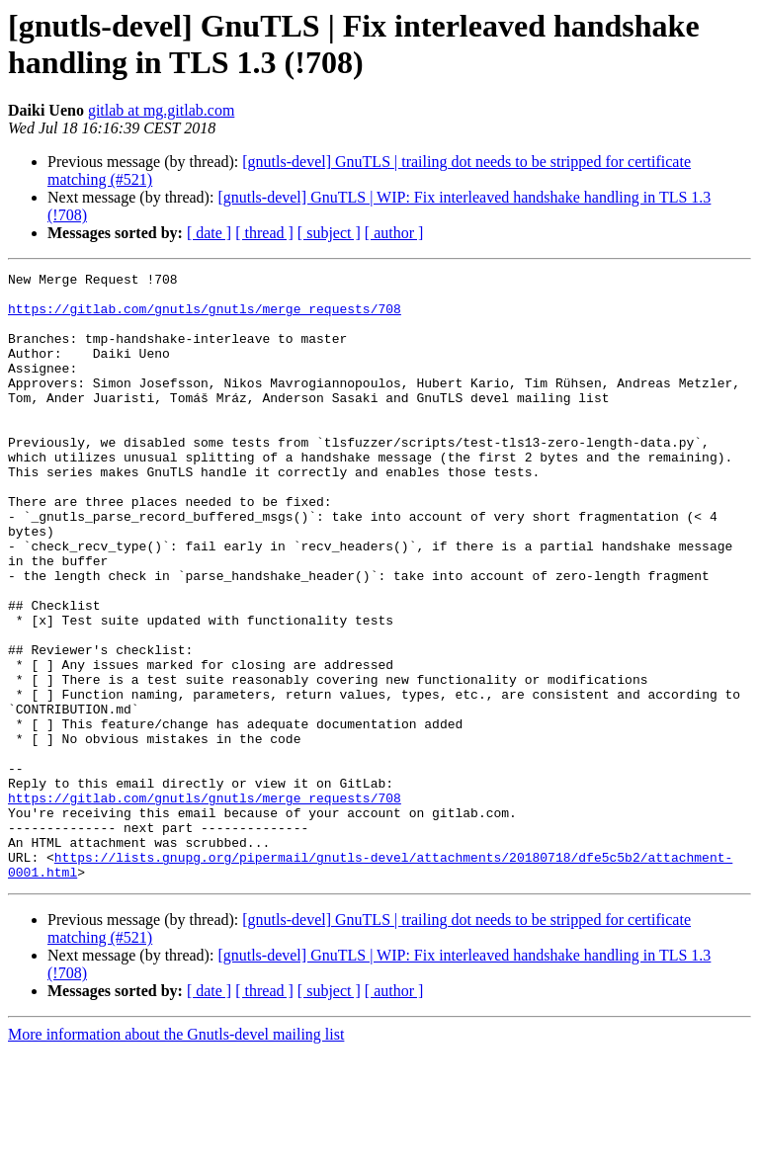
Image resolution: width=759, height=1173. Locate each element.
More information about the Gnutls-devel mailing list (176, 1155)
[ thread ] (264, 232)
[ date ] (209, 232)
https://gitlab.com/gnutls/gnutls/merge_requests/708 (204, 317)
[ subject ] (329, 232)
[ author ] (394, 232)
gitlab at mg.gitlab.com (161, 110)
